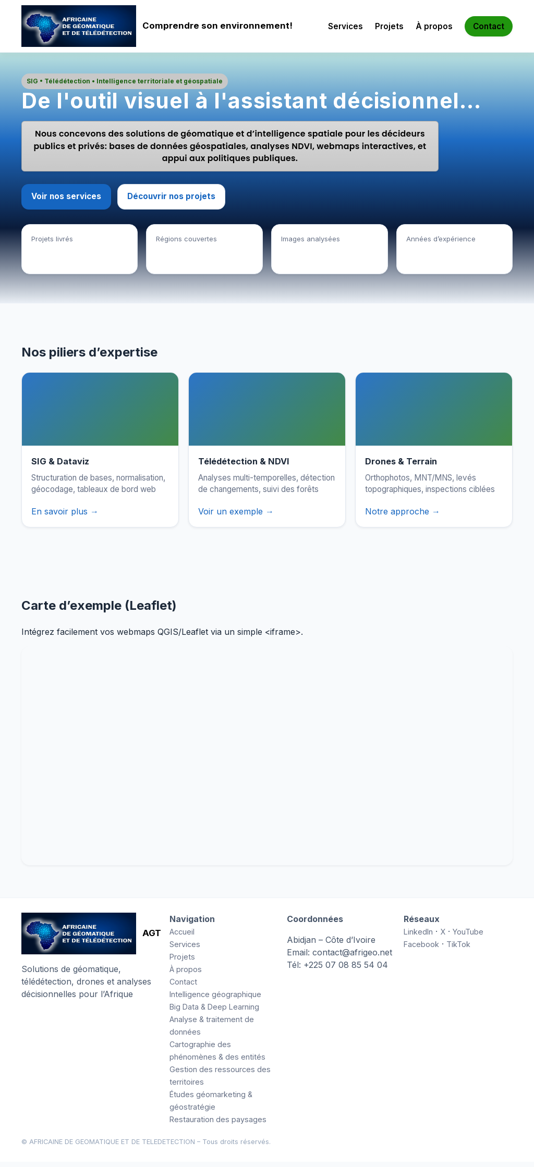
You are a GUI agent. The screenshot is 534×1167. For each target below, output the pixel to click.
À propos (434, 26)
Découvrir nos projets (171, 201)
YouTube (468, 936)
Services (345, 26)
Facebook (421, 949)
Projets (389, 26)
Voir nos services (66, 201)
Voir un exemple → (236, 516)
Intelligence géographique (215, 999)
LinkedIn (418, 936)
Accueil (182, 936)
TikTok (458, 949)
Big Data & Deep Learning (214, 1012)
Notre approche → (402, 516)
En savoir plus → (65, 516)
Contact (488, 26)
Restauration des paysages (217, 1124)
